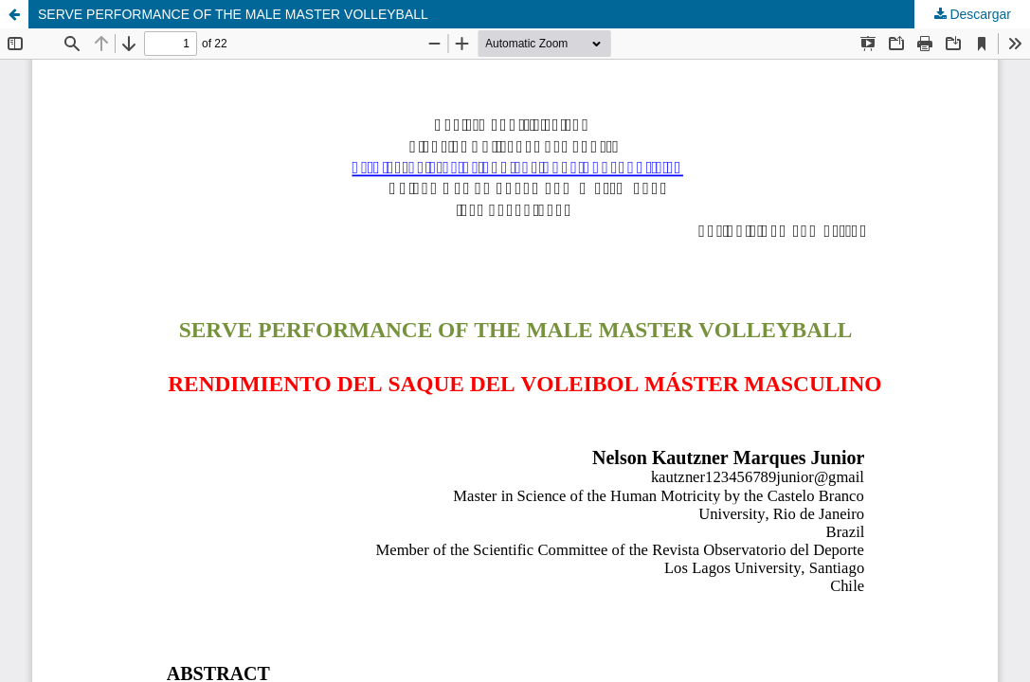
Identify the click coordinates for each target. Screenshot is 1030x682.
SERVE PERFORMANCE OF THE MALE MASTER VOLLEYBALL (233, 14)
